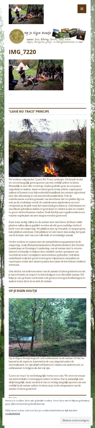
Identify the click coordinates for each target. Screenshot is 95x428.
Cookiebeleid (12, 413)
